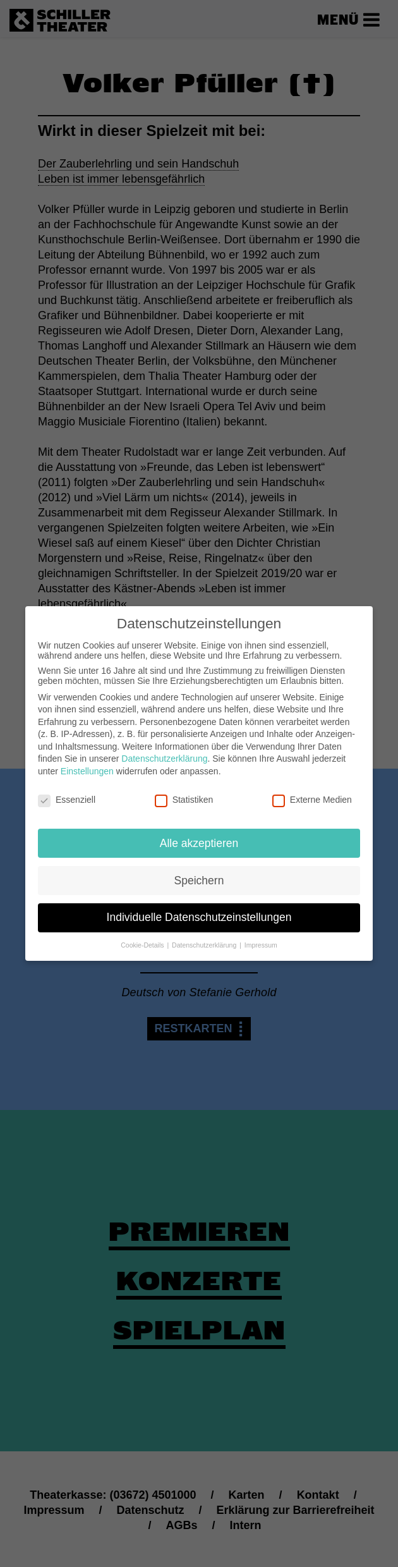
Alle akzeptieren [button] (199, 835)
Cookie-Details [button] (143, 938)
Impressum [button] (260, 938)
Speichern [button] (199, 873)
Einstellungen (87, 764)
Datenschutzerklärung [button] (205, 938)
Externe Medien (312, 793)
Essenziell (66, 793)
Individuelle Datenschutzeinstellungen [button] (199, 910)
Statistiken (184, 793)
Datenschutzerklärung (164, 752)
